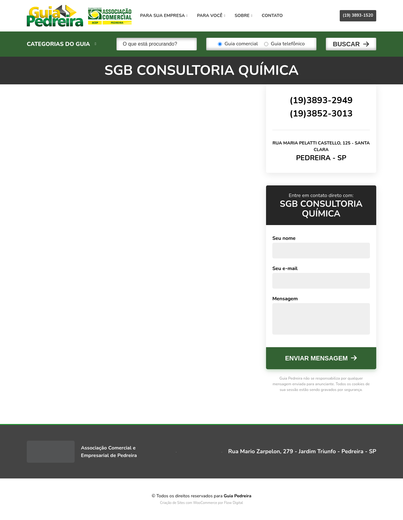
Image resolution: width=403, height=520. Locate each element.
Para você (211, 16)
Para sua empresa (164, 16)
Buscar (346, 44)
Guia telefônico (284, 44)
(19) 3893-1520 (358, 15)
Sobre (243, 16)
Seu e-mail (285, 268)
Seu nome (284, 238)
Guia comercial (238, 44)
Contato (272, 16)
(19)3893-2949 (321, 100)
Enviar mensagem (316, 358)
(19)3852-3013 (321, 114)
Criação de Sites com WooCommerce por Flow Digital (201, 502)
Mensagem (285, 298)
